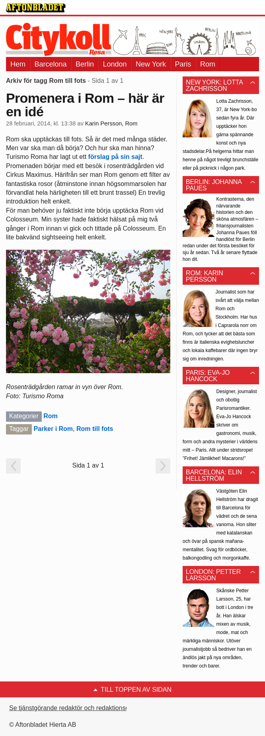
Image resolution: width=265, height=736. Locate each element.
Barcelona (50, 64)
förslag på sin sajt (115, 156)
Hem (17, 64)
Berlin (85, 64)
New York (151, 64)
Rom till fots (94, 428)
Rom (207, 64)
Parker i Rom (53, 428)
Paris (183, 64)
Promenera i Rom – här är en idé (85, 104)
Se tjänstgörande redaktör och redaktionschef (73, 708)
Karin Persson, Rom (111, 123)
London (115, 64)
